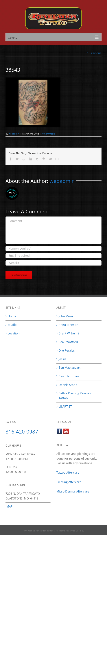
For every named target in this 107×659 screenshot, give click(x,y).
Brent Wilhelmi (69, 333)
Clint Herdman (69, 376)
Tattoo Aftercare (67, 472)
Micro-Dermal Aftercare (72, 491)
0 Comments (48, 133)
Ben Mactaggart (69, 368)
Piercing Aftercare (69, 482)
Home (12, 316)
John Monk (66, 316)
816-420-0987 (21, 431)
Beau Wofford (68, 342)
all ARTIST (65, 406)
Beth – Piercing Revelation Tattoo (76, 395)
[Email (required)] (53, 255)
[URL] (53, 263)
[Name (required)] (53, 248)
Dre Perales (67, 350)
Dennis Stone (68, 385)
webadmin (14, 133)
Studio (12, 325)
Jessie (62, 359)
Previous (95, 53)
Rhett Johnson (68, 325)
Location (14, 333)
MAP (9, 506)
